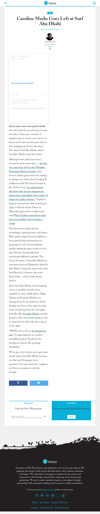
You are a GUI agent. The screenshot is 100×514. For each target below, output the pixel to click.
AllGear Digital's (48, 490)
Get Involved (46, 507)
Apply (71, 417)
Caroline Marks (31, 314)
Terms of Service (59, 502)
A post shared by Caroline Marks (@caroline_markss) (31, 108)
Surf (50, 13)
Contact (34, 507)
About (35, 502)
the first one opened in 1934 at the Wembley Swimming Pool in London (28, 168)
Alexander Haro (50, 42)
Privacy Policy (62, 507)
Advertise (44, 502)
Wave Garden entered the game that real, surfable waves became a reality (27, 220)
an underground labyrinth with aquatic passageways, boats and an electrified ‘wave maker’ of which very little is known (28, 194)
